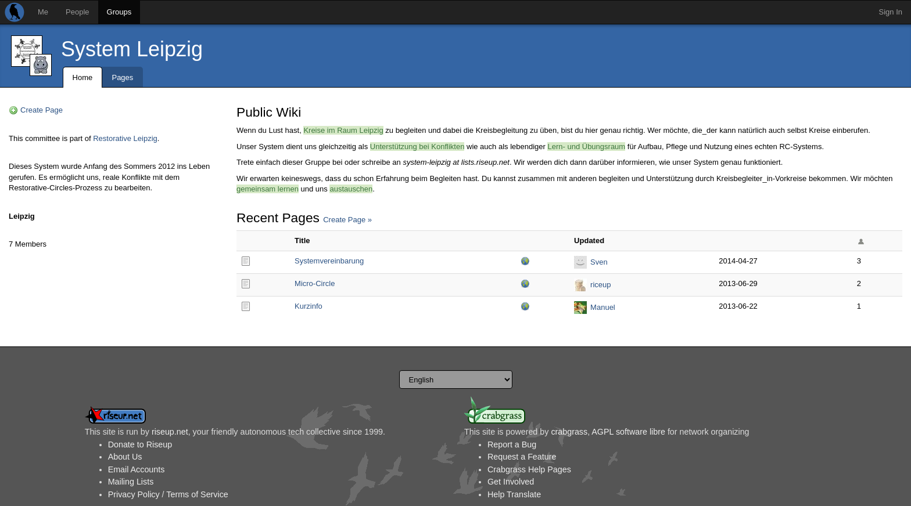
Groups (119, 12)
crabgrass (569, 431)
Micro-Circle (315, 283)
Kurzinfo (308, 306)
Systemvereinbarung (329, 260)
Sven (599, 262)
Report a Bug (511, 444)
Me (43, 12)
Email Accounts (136, 469)
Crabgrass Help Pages (529, 469)
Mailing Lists (131, 481)
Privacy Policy (134, 494)
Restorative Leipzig (125, 138)
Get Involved (510, 481)
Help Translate (514, 494)
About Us (125, 456)
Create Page (41, 110)
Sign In (890, 12)
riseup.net (170, 431)
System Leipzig (132, 49)
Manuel (602, 307)
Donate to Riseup (140, 444)
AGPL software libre (628, 431)
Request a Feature (521, 456)
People (77, 12)
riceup (600, 284)
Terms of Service (197, 494)
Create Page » (347, 219)
